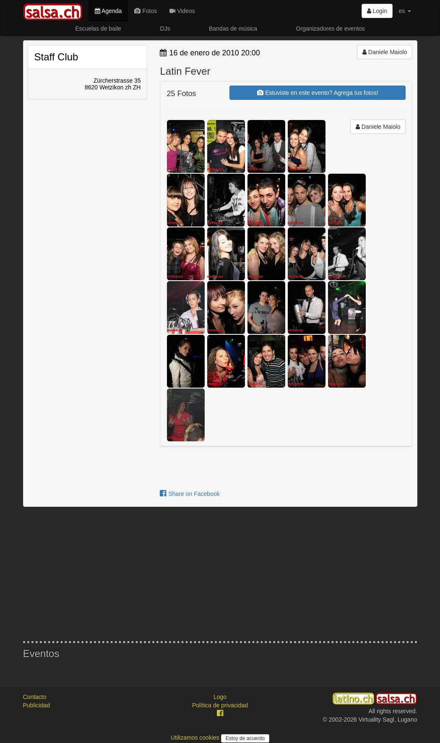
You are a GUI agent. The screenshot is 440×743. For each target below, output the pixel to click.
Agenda (108, 11)
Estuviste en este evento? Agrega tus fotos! (317, 92)
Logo (220, 696)
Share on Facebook (189, 493)
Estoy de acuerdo (245, 738)
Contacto (35, 696)
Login (377, 11)
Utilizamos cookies (196, 737)
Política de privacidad (220, 705)
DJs (165, 28)
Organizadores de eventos (330, 28)
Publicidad (36, 705)
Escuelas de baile (98, 28)
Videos (182, 11)
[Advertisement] (220, 574)
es (405, 11)
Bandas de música (233, 28)
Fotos (145, 11)
